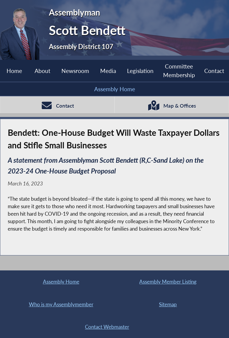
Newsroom (75, 70)
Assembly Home (114, 89)
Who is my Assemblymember (61, 304)
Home (14, 70)
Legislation (140, 70)
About (42, 70)
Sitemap (168, 304)
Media (108, 70)
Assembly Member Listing (167, 281)
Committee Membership (179, 70)
